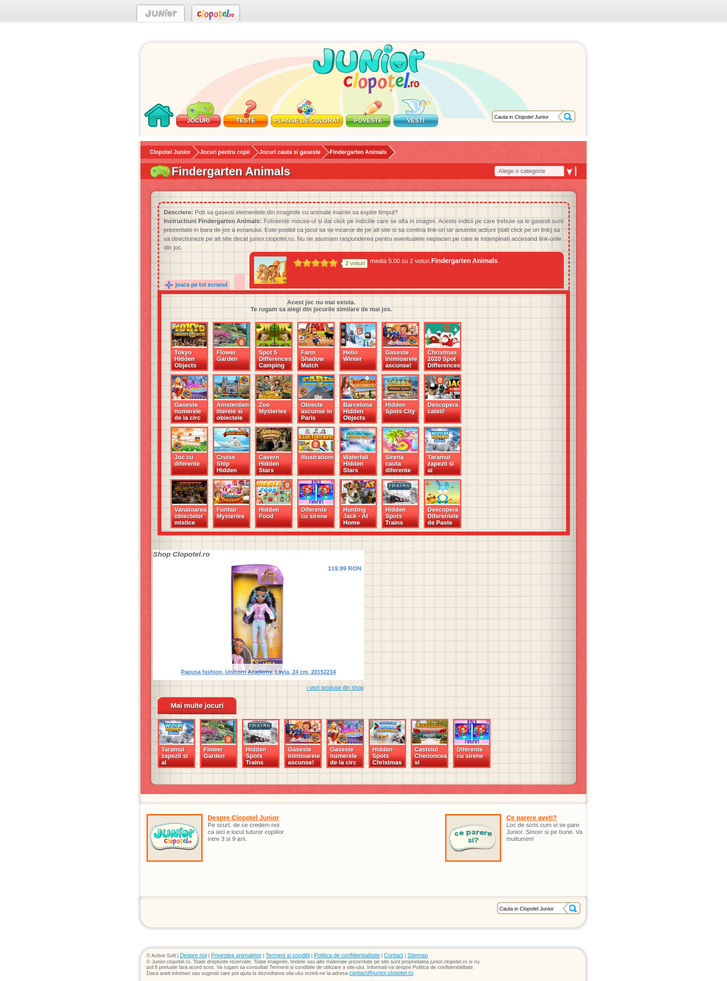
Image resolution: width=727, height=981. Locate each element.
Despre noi (193, 955)
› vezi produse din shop (335, 688)
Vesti (416, 120)
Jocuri (198, 120)
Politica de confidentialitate (347, 955)
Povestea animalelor (236, 955)
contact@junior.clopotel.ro (381, 973)
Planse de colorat (306, 120)
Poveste (368, 120)
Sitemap (418, 955)
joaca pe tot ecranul (201, 285)
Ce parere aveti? (531, 817)
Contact (393, 955)
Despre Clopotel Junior (243, 817)
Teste (245, 120)
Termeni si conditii (288, 955)
